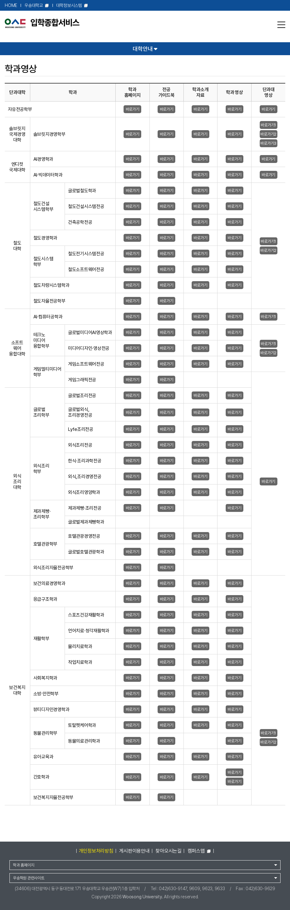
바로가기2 (268, 134)
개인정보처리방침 (96, 851)
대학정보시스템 (72, 5)
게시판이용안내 (134, 851)
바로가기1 (268, 125)
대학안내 (145, 48)
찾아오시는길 (168, 851)
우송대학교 (36, 5)
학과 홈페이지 (23, 865)
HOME (11, 5)
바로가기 (132, 109)
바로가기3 (268, 143)
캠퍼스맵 (200, 851)
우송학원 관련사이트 (28, 878)
